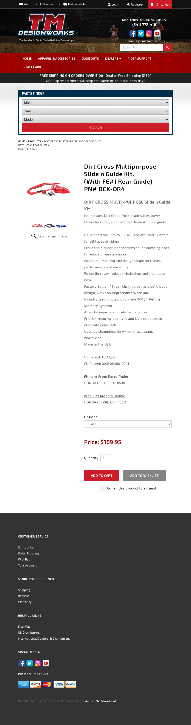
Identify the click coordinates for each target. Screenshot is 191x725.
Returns (23, 596)
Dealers (113, 58)
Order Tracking (28, 553)
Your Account (27, 565)
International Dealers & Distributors (44, 638)
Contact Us (50, 4)
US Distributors (29, 632)
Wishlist (24, 559)
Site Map (24, 626)
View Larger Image (52, 236)
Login (113, 4)
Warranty (25, 602)
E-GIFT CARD (32, 67)
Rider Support (139, 58)
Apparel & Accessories (56, 58)
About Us (28, 4)
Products (34, 141)
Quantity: (92, 458)
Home (27, 58)
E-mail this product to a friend (131, 488)
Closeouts (90, 58)
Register (135, 4)
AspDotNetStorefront (100, 701)
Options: (91, 417)
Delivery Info (74, 4)
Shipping (24, 590)
